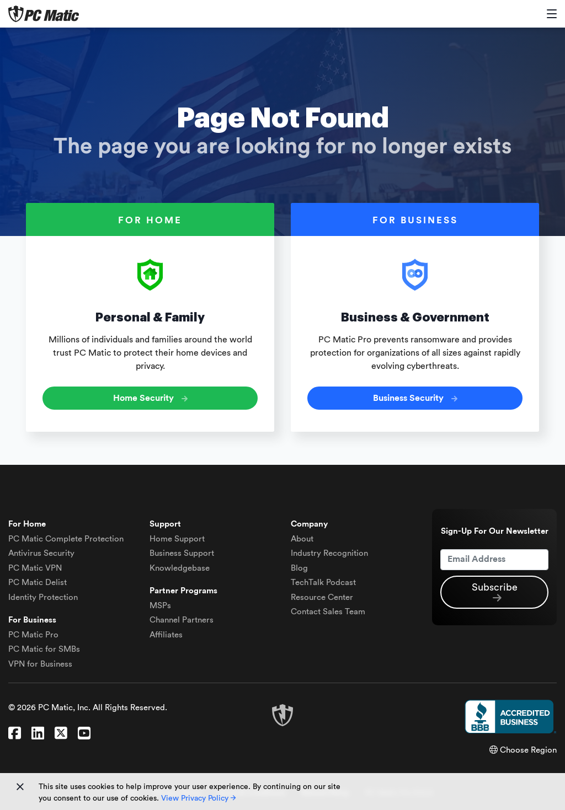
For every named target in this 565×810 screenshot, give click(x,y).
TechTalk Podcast (323, 582)
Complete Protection (66, 539)
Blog (299, 568)
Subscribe (495, 592)
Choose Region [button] (523, 750)
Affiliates (166, 635)
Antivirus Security (41, 553)
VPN (35, 568)
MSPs (160, 606)
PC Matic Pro (33, 635)
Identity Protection (43, 597)
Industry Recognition (329, 553)
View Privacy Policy (198, 798)
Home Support (177, 539)
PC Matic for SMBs (44, 649)
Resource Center (322, 597)
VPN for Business (40, 664)
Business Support (182, 553)
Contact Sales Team (328, 612)
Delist (37, 582)
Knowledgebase (180, 568)
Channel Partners (182, 620)
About (302, 539)
